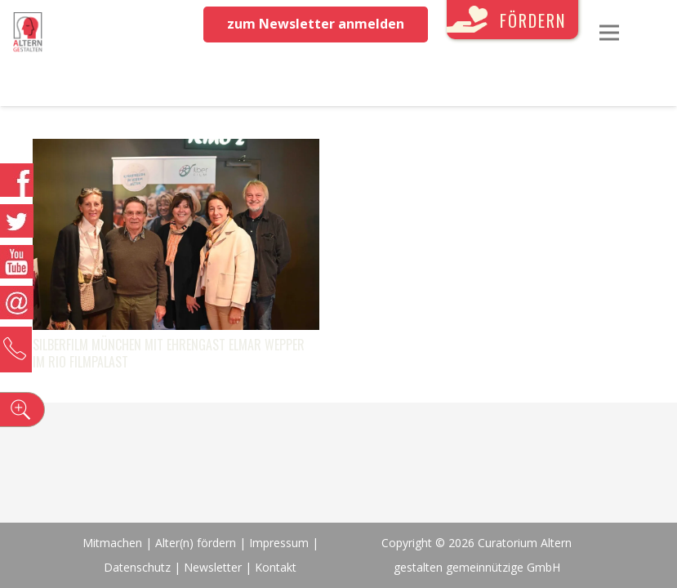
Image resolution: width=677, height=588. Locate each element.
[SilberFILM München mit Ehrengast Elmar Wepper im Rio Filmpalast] (176, 151)
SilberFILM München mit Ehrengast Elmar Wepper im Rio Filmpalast (169, 353)
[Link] (27, 32)
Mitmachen (112, 542)
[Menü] (609, 32)
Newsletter (214, 567)
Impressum (279, 542)
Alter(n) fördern (195, 542)
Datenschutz (137, 567)
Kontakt (275, 567)
